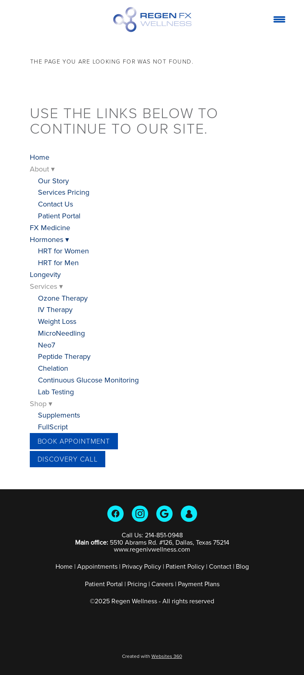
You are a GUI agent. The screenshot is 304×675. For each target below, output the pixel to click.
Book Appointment (74, 441)
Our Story (53, 181)
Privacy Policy (141, 566)
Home (39, 157)
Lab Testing (56, 392)
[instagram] (140, 514)
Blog (242, 566)
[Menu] (279, 19)
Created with (152, 656)
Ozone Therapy (63, 298)
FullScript (53, 427)
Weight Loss (57, 321)
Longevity (45, 274)
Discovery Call (68, 459)
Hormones (49, 239)
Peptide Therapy (64, 356)
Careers (162, 583)
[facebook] (115, 514)
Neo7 (46, 345)
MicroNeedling (61, 333)
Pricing (137, 583)
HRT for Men (58, 262)
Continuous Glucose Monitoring (88, 380)
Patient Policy (186, 566)
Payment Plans (199, 583)
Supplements (59, 415)
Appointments (97, 566)
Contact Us (55, 204)
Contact (220, 566)
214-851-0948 (164, 534)
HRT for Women (63, 251)
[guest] (189, 514)
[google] (164, 514)
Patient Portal (59, 216)
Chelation (53, 368)
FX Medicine (50, 227)
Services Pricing (63, 192)
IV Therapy (55, 309)
